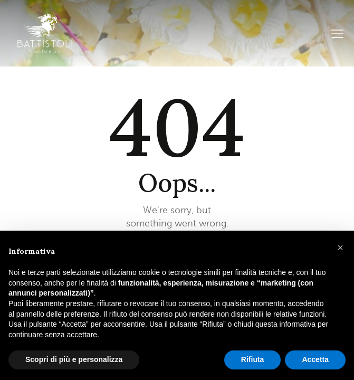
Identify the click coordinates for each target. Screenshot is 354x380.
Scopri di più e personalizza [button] (73, 359)
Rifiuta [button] (252, 359)
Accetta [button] (315, 359)
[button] (340, 247)
